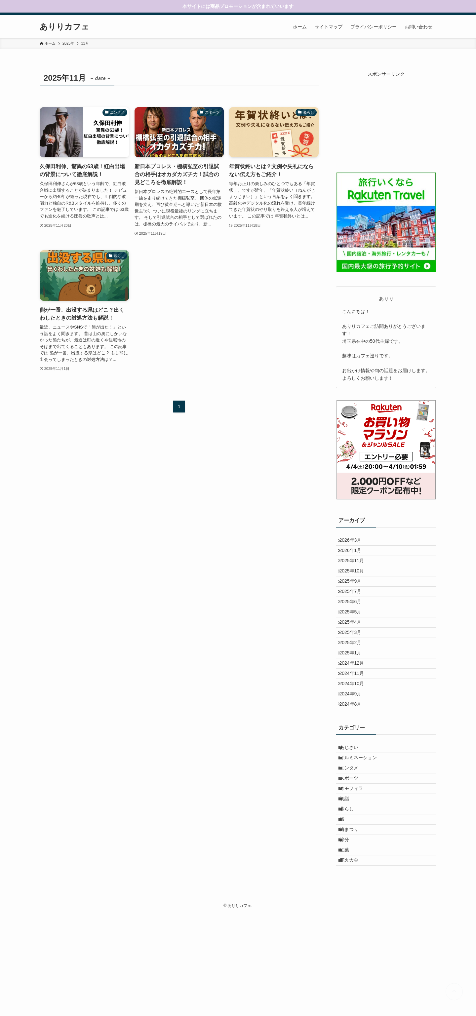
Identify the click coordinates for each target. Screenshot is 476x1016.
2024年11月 (355, 720)
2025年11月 (355, 569)
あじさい (353, 808)
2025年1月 (354, 693)
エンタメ (353, 836)
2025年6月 (354, 624)
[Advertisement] (386, 119)
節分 (348, 932)
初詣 (348, 877)
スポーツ (353, 850)
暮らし (351, 891)
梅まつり (353, 918)
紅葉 (348, 946)
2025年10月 (355, 583)
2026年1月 (354, 555)
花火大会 (353, 960)
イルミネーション (362, 822)
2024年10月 (355, 734)
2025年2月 (354, 679)
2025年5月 (354, 638)
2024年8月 (354, 761)
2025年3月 (354, 665)
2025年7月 (354, 610)
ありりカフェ (64, 27)
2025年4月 (354, 651)
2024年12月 (355, 707)
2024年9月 (354, 748)
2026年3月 (354, 541)
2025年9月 (354, 597)
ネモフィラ (355, 864)
